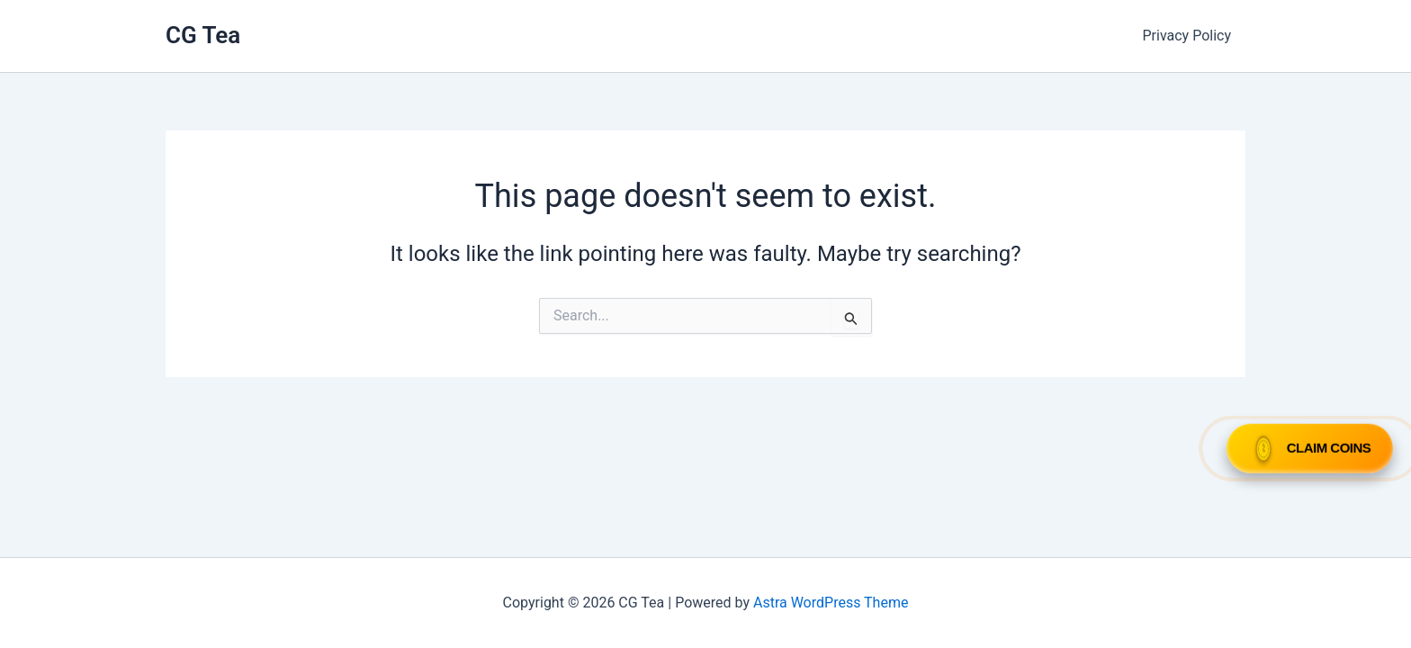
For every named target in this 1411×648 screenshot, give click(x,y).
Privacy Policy (1187, 35)
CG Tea (203, 35)
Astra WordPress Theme (830, 602)
